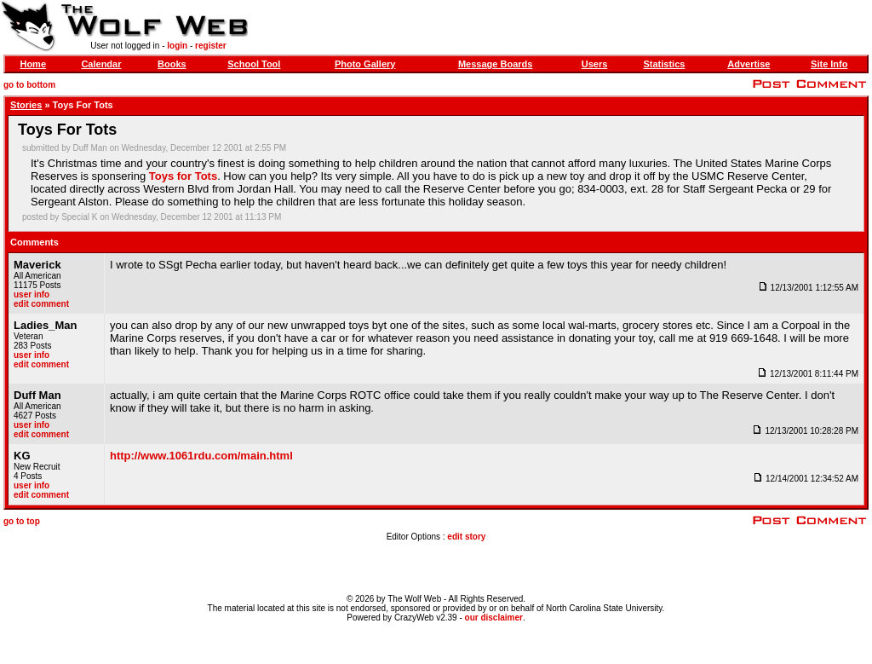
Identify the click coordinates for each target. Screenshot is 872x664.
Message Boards (495, 64)
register (211, 45)
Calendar (101, 64)
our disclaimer (494, 617)
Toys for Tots (183, 176)
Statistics (664, 64)
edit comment (41, 304)
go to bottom (29, 84)
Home (33, 64)
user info (31, 294)
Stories (26, 105)
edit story (466, 536)
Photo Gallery (365, 64)
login (177, 45)
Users (595, 64)
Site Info (829, 64)
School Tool (253, 64)
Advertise (748, 64)
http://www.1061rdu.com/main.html (201, 455)
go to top (21, 521)
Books (172, 64)
